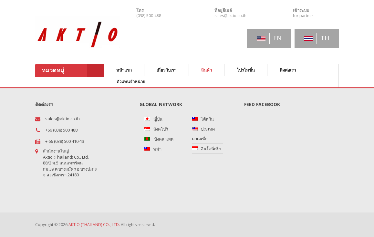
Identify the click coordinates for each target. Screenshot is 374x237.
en (269, 38)
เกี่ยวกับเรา (166, 70)
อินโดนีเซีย (211, 149)
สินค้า (206, 70)
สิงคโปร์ (160, 129)
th (316, 38)
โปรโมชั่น (246, 70)
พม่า (157, 149)
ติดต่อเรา (288, 70)
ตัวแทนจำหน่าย (131, 81)
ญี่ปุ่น (157, 119)
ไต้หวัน (207, 119)
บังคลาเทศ (163, 139)
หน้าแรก (124, 70)
